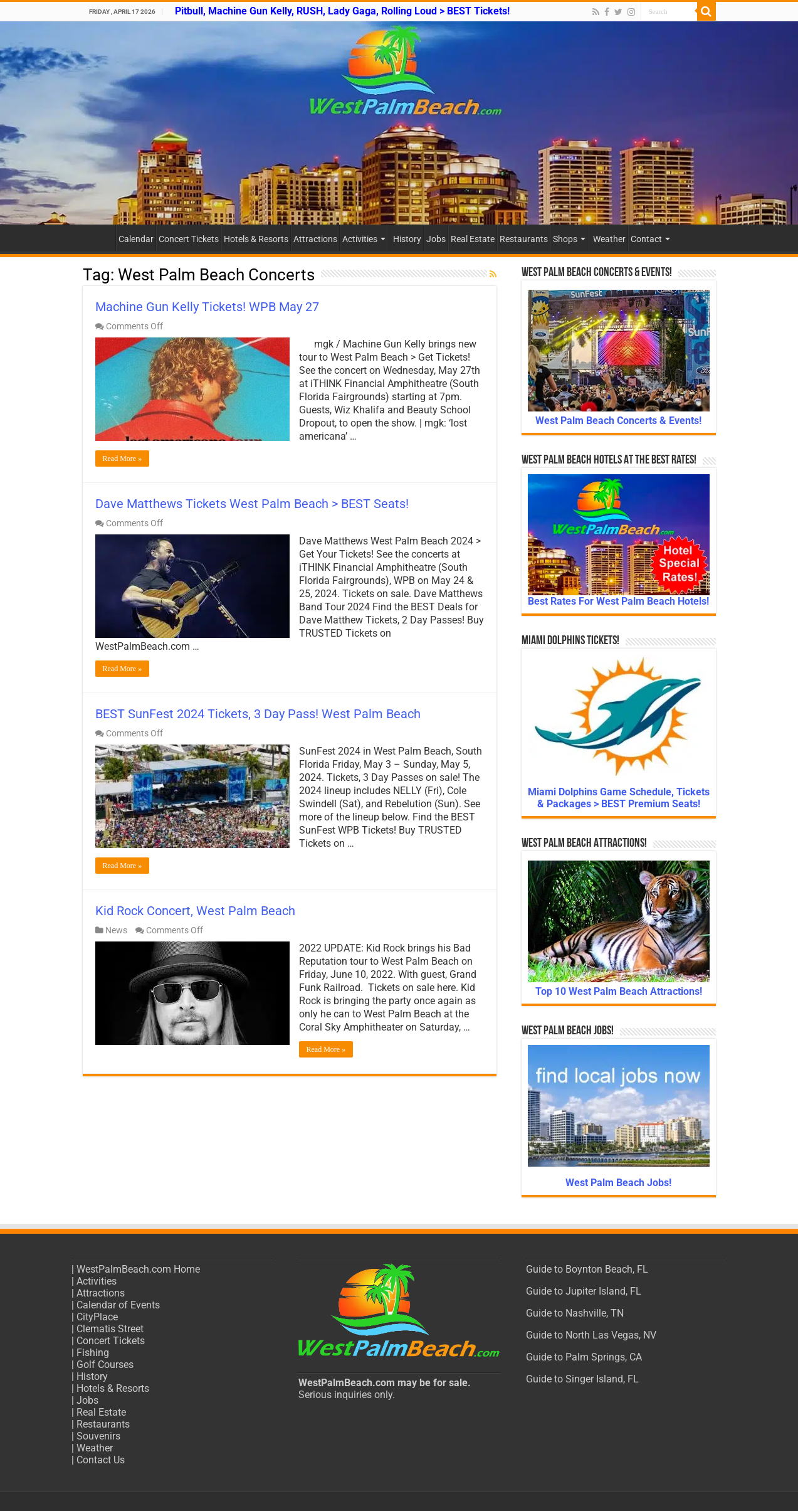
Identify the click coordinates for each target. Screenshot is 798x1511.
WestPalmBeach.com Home (138, 1269)
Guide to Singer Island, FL (582, 1379)
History (407, 239)
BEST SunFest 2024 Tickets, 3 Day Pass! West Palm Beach (258, 713)
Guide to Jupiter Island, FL (583, 1291)
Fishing (92, 1353)
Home (99, 238)
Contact (646, 239)
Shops (565, 239)
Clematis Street (110, 1329)
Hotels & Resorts (256, 239)
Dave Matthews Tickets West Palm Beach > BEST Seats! (252, 503)
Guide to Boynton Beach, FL (587, 1269)
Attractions (315, 239)
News (116, 930)
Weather (609, 239)
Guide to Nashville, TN (575, 1313)
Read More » (122, 458)
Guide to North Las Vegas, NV (591, 1335)
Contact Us (100, 1460)
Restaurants (524, 239)
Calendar (136, 239)
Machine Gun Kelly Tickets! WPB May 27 (207, 306)
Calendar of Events (118, 1305)
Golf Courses (105, 1365)
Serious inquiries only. (346, 1395)
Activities (359, 239)
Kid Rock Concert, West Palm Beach (195, 910)
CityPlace (97, 1317)
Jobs (436, 239)
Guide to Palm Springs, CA (584, 1357)
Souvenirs (98, 1436)
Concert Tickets (189, 239)
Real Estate (473, 239)
